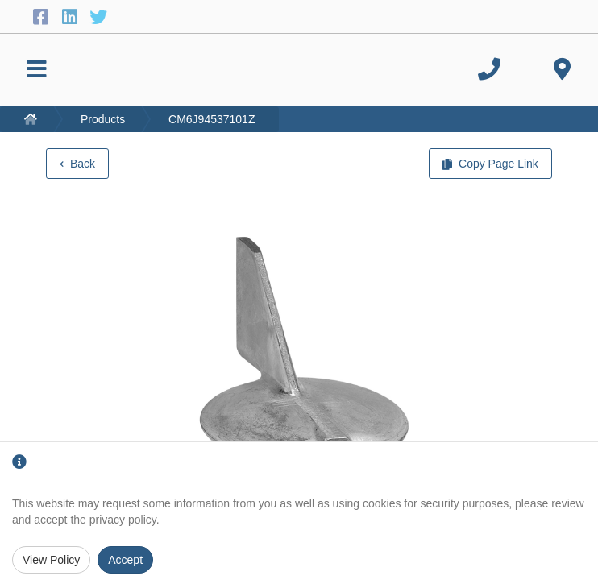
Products (103, 119)
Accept (125, 559)
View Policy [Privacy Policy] (51, 559)
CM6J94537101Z (211, 119)
